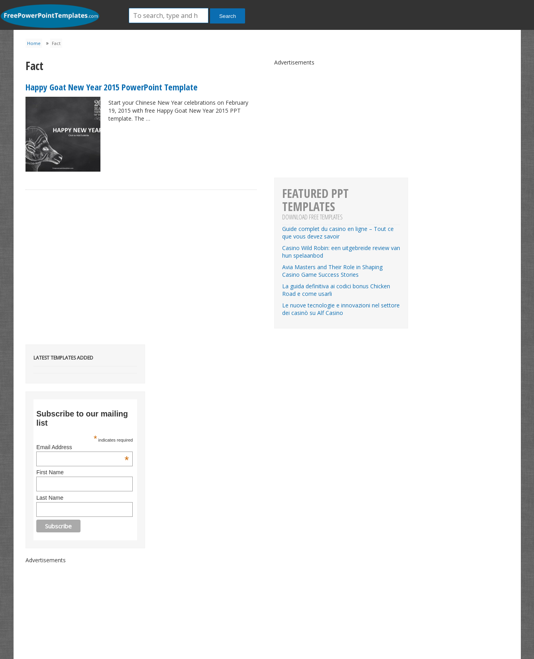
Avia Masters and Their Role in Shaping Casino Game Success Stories (332, 270)
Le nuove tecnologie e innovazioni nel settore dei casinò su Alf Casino (341, 309)
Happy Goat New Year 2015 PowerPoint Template (112, 87)
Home (34, 43)
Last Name (49, 498)
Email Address (82, 447)
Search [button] (227, 16)
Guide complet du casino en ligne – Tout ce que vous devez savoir (338, 232)
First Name (49, 472)
